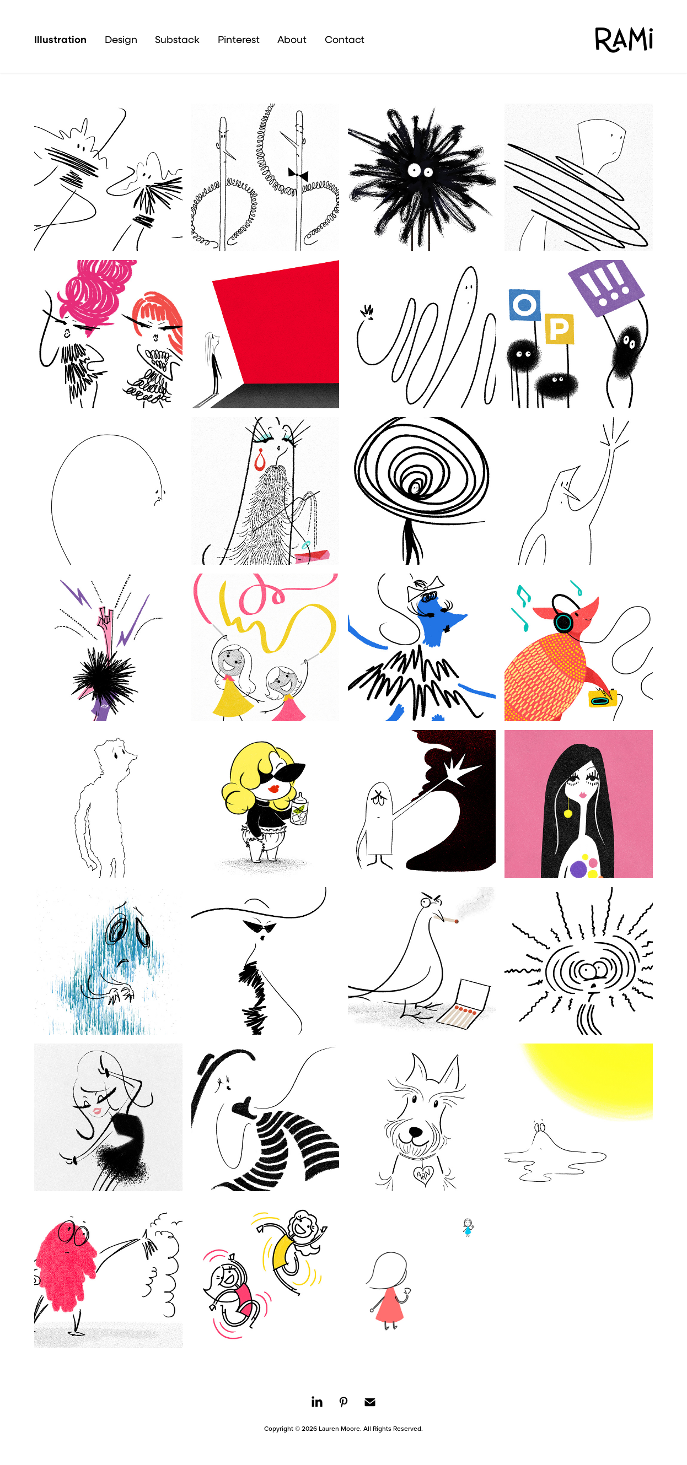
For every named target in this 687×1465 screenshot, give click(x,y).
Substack (177, 39)
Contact (344, 39)
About (292, 39)
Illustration (60, 39)
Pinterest (239, 39)
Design (121, 39)
